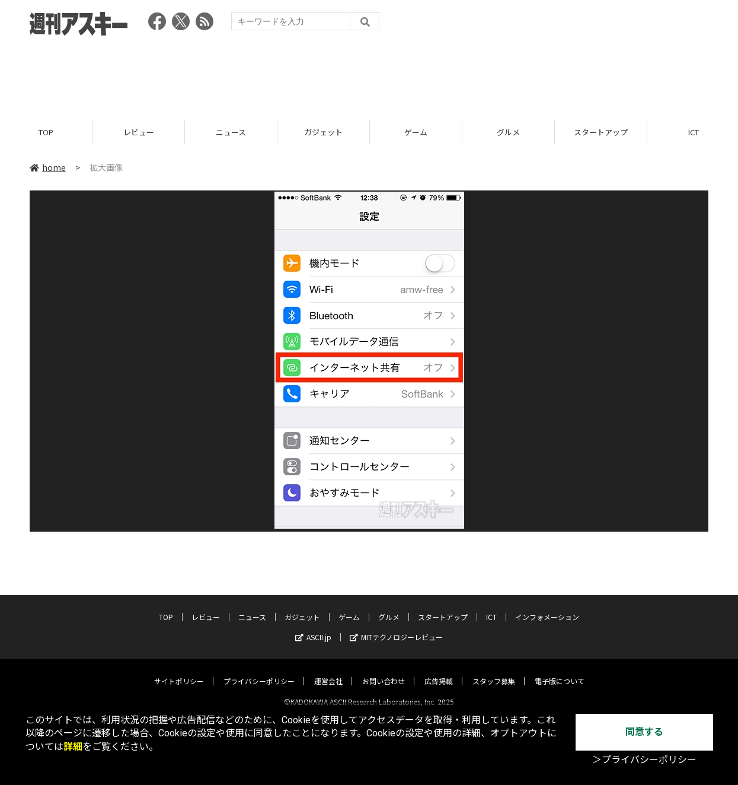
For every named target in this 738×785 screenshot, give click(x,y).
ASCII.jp (313, 627)
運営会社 (328, 671)
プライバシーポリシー (259, 671)
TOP (46, 132)
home (48, 167)
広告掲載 (438, 671)
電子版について (559, 671)
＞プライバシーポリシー (644, 759)
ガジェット (323, 132)
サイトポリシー (179, 671)
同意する (644, 732)
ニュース (231, 132)
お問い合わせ (383, 671)
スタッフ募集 (493, 671)
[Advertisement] (369, 74)
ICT (491, 607)
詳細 (72, 746)
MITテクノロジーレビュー (396, 627)
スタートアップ (601, 132)
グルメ (508, 132)
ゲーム (415, 132)
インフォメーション (547, 607)
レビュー (138, 132)
